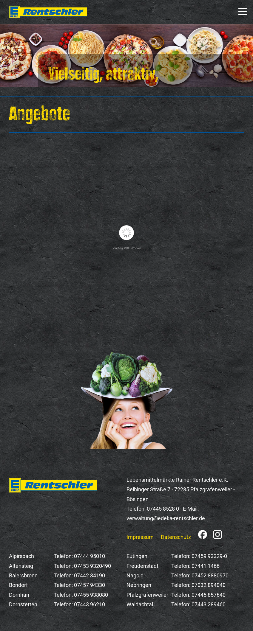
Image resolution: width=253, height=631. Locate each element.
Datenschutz (176, 537)
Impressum (140, 537)
